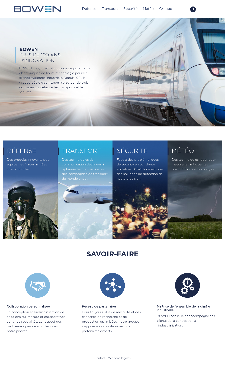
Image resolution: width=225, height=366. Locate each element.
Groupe (166, 8)
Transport (110, 8)
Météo (148, 8)
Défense (89, 8)
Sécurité (130, 8)
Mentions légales (119, 358)
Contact (99, 358)
